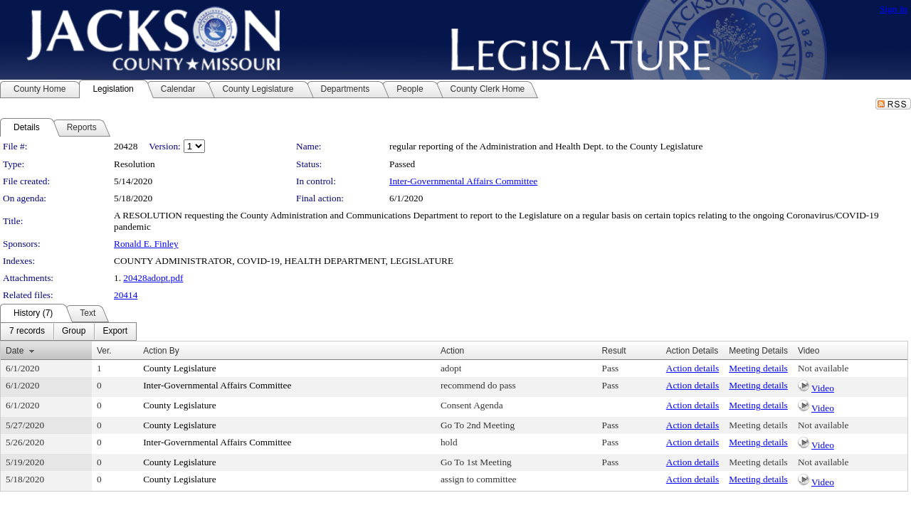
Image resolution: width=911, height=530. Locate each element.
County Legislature (179, 368)
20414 (125, 295)
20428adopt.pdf (153, 277)
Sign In (893, 9)
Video (822, 388)
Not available (823, 368)
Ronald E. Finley (146, 243)
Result (614, 351)
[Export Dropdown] (115, 331)
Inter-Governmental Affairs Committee (463, 181)
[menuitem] (27, 331)
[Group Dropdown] (73, 331)
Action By (161, 351)
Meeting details (758, 368)
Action (452, 351)
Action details (692, 368)
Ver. (104, 351)
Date (14, 351)
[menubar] (68, 331)
